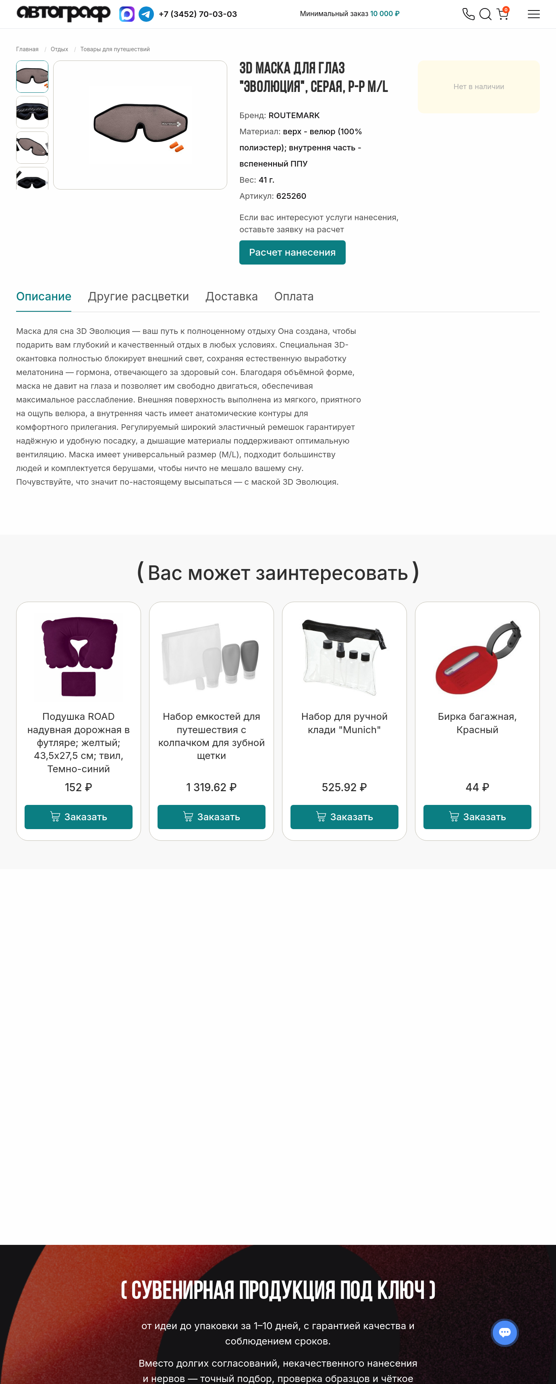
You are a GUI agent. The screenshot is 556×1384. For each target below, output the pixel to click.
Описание (43, 296)
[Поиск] (485, 14)
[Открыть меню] (534, 14)
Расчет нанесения (292, 252)
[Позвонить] (469, 14)
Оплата (294, 296)
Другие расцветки (138, 296)
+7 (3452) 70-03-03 (198, 14)
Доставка (231, 296)
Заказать (79, 817)
